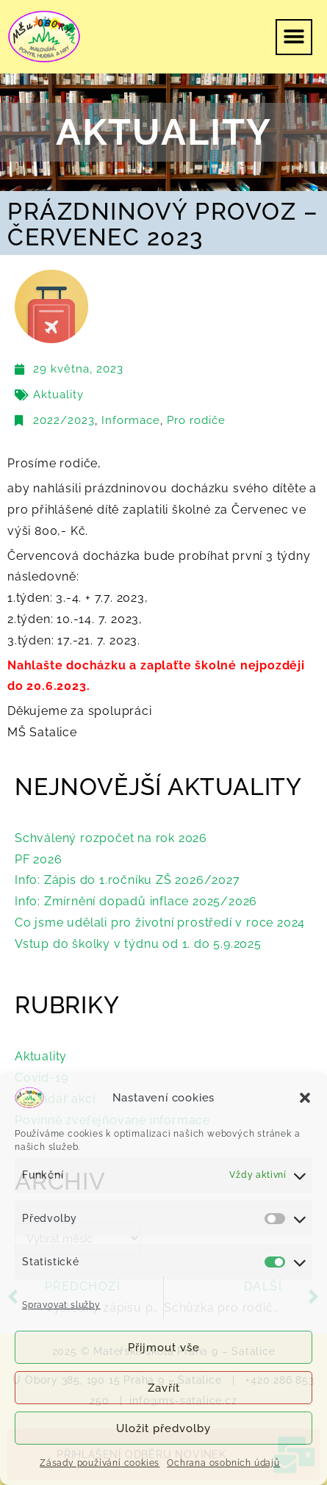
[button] (305, 1097)
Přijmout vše (164, 1347)
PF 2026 (38, 859)
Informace (130, 420)
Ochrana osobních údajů (223, 1463)
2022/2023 (64, 420)
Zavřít (164, 1388)
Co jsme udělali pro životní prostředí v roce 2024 (160, 923)
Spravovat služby (61, 1305)
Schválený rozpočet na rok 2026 (111, 838)
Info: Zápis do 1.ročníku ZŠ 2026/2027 (127, 880)
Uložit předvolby (163, 1428)
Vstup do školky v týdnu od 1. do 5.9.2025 (138, 944)
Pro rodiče (196, 420)
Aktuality (58, 394)
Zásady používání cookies (99, 1463)
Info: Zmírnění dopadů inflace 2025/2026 (136, 901)
